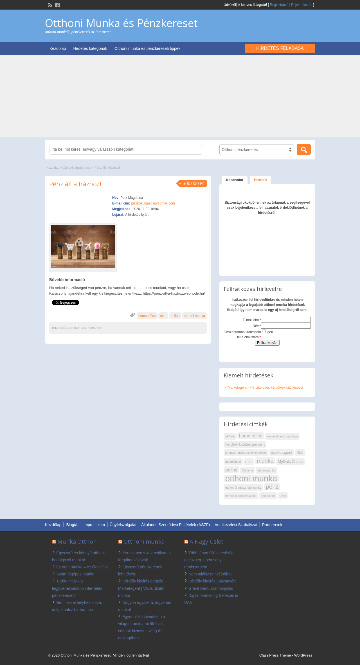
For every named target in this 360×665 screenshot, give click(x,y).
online (175, 316)
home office (147, 316)
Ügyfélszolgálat (123, 524)
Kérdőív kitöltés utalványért (212, 581)
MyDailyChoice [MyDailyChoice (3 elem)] (290, 461)
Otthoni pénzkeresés (77, 167)
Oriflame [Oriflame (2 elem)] (247, 470)
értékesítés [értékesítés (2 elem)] (268, 495)
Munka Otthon (77, 541)
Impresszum (94, 524)
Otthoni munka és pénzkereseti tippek (147, 48)
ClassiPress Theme (275, 655)
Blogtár (72, 524)
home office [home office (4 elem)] (250, 435)
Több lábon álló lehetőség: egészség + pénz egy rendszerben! (209, 560)
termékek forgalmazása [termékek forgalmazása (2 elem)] (240, 495)
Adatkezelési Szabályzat (236, 524)
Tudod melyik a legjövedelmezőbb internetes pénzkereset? (77, 588)
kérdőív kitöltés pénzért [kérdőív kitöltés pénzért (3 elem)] (245, 444)
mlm (163, 316)
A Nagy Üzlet (206, 541)
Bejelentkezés (301, 5)
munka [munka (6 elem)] (265, 461)
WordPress (303, 655)
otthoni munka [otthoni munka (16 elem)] (251, 478)
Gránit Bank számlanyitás (210, 588)
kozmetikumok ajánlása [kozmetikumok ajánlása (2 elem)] (282, 436)
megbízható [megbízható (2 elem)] (233, 461)
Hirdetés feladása (280, 48)
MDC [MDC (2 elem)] (299, 452)
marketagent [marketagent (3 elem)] (281, 452)
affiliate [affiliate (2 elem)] (230, 436)
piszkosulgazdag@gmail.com (153, 203)
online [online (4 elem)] (231, 469)
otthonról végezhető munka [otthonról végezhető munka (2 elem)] (243, 487)
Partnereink (272, 524)
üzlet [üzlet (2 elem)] (283, 495)
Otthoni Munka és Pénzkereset (121, 22)
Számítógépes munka (75, 574)
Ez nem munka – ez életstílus (82, 567)
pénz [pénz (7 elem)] (272, 486)
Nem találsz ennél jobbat (209, 574)
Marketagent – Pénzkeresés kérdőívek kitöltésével (265, 388)
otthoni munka (194, 316)
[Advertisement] (180, 97)
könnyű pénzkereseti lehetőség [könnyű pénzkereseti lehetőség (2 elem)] (246, 452)
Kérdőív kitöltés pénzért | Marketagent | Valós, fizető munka (142, 588)
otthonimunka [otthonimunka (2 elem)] (266, 470)
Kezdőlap (58, 48)
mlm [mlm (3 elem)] (249, 461)
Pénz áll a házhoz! (75, 183)
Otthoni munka (144, 541)
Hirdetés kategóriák (90, 48)
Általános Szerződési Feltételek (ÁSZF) (175, 524)
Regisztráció (279, 5)
